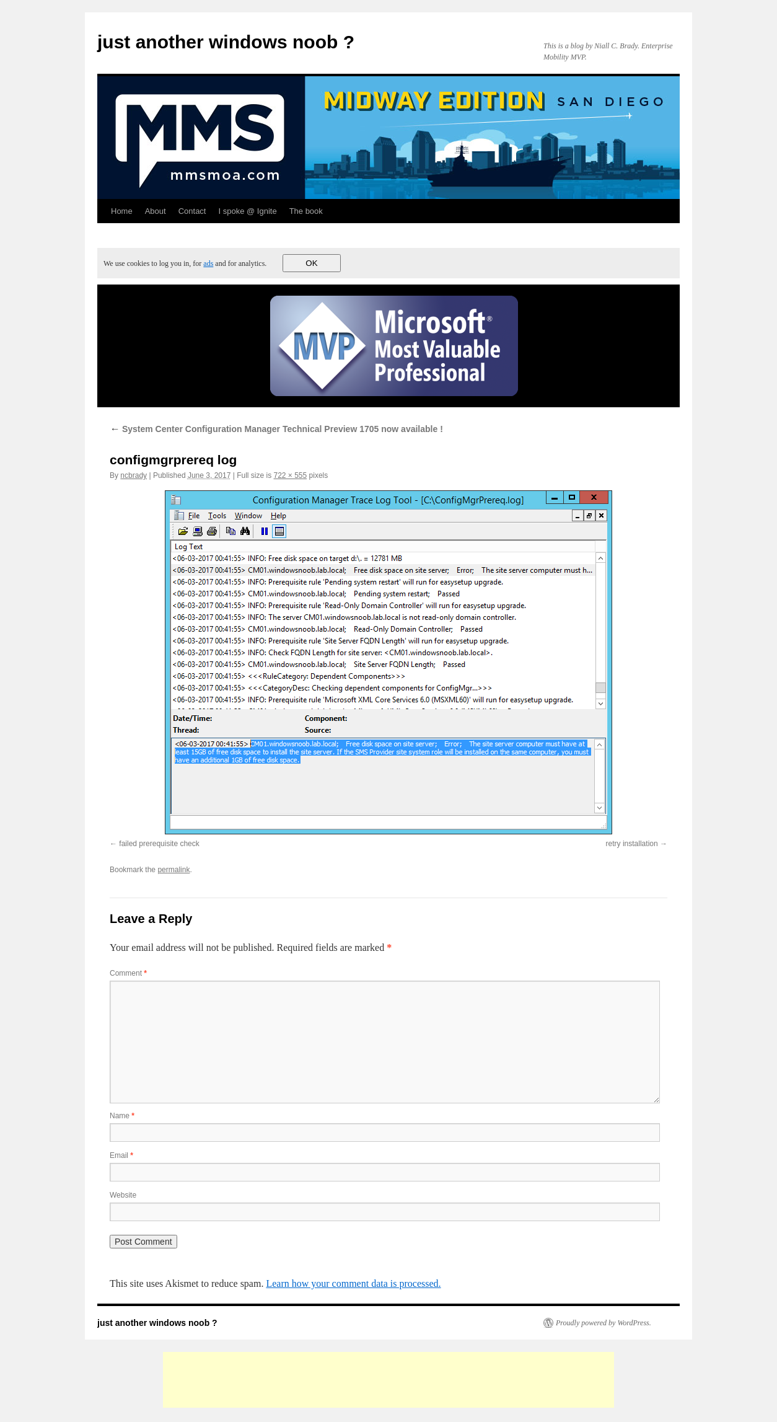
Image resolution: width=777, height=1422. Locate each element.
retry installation (632, 843)
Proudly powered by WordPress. (603, 1322)
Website (123, 1195)
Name (122, 1115)
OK (311, 263)
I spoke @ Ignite (247, 211)
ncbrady (133, 475)
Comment (128, 973)
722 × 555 (290, 475)
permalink (173, 869)
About (155, 211)
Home (122, 211)
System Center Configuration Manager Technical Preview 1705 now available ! (276, 429)
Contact (192, 211)
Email (121, 1155)
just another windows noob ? (225, 42)
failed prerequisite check (159, 843)
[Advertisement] (388, 1380)
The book (306, 211)
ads (208, 263)
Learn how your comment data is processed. (353, 1283)
